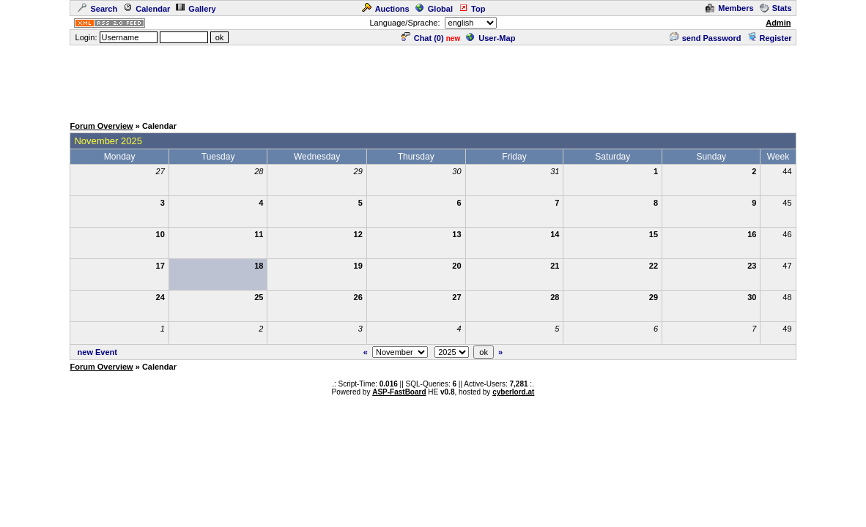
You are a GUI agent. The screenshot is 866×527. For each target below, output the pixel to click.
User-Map (490, 38)
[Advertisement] (433, 80)
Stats (776, 8)
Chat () (422, 38)
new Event (97, 352)
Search (97, 8)
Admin (778, 22)
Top (472, 8)
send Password (705, 38)
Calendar (146, 8)
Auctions (386, 8)
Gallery (195, 8)
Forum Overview (101, 126)
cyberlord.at (513, 392)
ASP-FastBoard (399, 392)
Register (769, 38)
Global (434, 8)
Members (729, 8)
